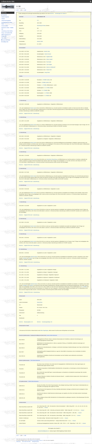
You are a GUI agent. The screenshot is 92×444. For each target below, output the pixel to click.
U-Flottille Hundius (46, 79)
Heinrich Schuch (48, 54)
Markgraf (30, 258)
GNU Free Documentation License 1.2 (36, 440)
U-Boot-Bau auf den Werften (7, 30)
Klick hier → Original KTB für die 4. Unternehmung (29, 164)
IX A (38, 20)
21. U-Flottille (44, 90)
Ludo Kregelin (49, 64)
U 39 (25, 10)
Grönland (25, 258)
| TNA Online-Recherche (35, 360)
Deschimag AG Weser (41, 25)
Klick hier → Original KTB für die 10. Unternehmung (29, 262)
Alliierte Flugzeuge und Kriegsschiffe (5, 35)
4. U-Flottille (46, 92)
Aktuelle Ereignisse (5, 16)
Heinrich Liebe (40, 41)
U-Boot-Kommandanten (6, 20)
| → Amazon (45, 407)
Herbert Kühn (49, 69)
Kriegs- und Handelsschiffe (6, 32)
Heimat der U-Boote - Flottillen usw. (7, 28)
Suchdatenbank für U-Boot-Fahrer (6, 23)
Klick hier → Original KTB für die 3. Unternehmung (29, 148)
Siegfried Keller (49, 56)
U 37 (17, 10)
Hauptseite (5, 14)
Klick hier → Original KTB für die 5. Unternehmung (29, 181)
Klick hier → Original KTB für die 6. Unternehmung (29, 198)
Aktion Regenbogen (44, 330)
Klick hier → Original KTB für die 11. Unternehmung (29, 292)
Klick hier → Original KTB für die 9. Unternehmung (29, 245)
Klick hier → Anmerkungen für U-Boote (57, 13)
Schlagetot (25, 285)
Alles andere (3, 38)
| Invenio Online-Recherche (51, 335)
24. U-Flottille (47, 87)
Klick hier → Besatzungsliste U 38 (26, 321)
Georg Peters (47, 72)
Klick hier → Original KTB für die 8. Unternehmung (29, 230)
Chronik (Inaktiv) (4, 25)
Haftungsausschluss (35, 441)
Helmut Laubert (49, 59)
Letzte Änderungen (6, 39)
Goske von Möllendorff (50, 67)
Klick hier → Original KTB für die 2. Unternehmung (29, 128)
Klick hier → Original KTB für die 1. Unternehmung (29, 113)
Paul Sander (48, 61)
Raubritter (31, 285)
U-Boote (3, 18)
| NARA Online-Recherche (33, 381)
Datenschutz (18, 441)
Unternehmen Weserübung (51, 159)
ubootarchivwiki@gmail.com (43, 430)
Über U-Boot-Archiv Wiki (26, 441)
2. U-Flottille (44, 85)
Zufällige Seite (5, 41)
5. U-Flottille (46, 95)
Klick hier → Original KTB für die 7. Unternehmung (29, 214)
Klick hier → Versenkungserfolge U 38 (44, 321)
